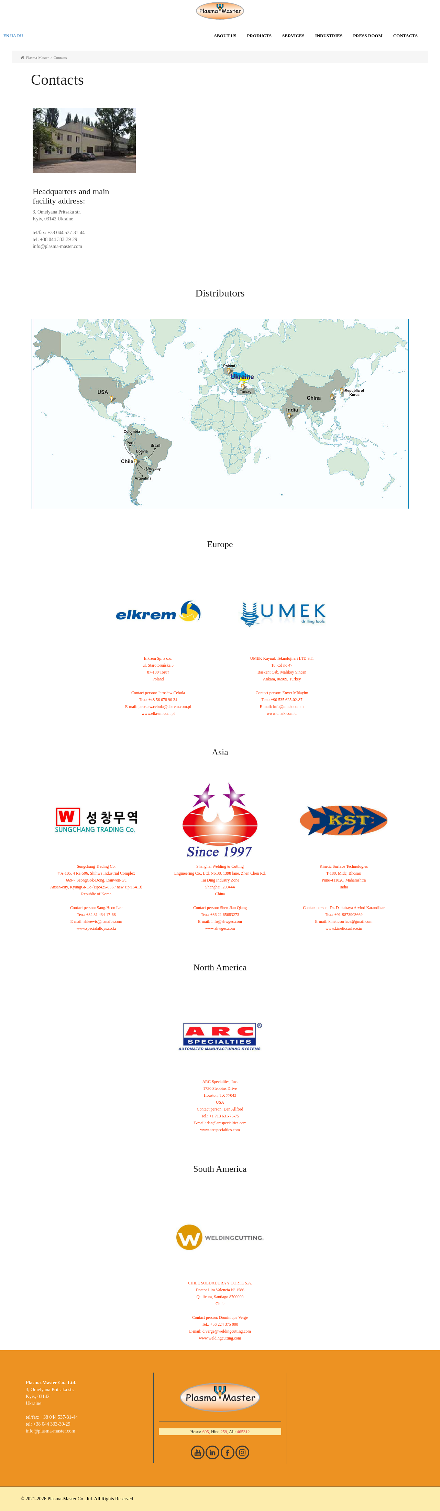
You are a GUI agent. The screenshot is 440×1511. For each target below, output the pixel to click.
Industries (328, 35)
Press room (368, 35)
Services (293, 35)
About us (225, 35)
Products (259, 35)
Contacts (405, 35)
